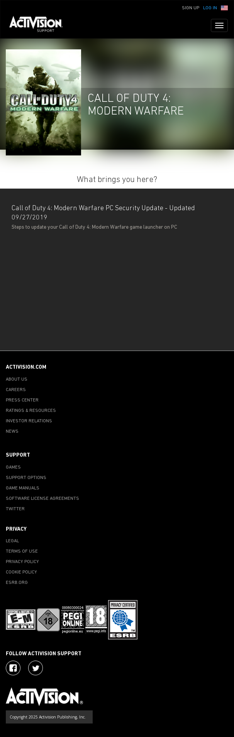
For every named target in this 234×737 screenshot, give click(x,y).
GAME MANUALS (22, 488)
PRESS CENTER (22, 400)
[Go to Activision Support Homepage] (40, 25)
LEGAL (12, 541)
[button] (224, 7)
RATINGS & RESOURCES (31, 410)
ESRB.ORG (17, 582)
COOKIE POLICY (21, 572)
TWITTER (15, 509)
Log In (210, 8)
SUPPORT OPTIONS (26, 478)
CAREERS (16, 390)
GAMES (13, 467)
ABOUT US (16, 379)
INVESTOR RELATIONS (29, 421)
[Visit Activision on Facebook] (13, 668)
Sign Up (190, 8)
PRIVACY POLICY (22, 562)
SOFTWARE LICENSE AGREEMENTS (42, 498)
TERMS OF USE (22, 551)
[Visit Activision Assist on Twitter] (35, 668)
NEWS (12, 431)
